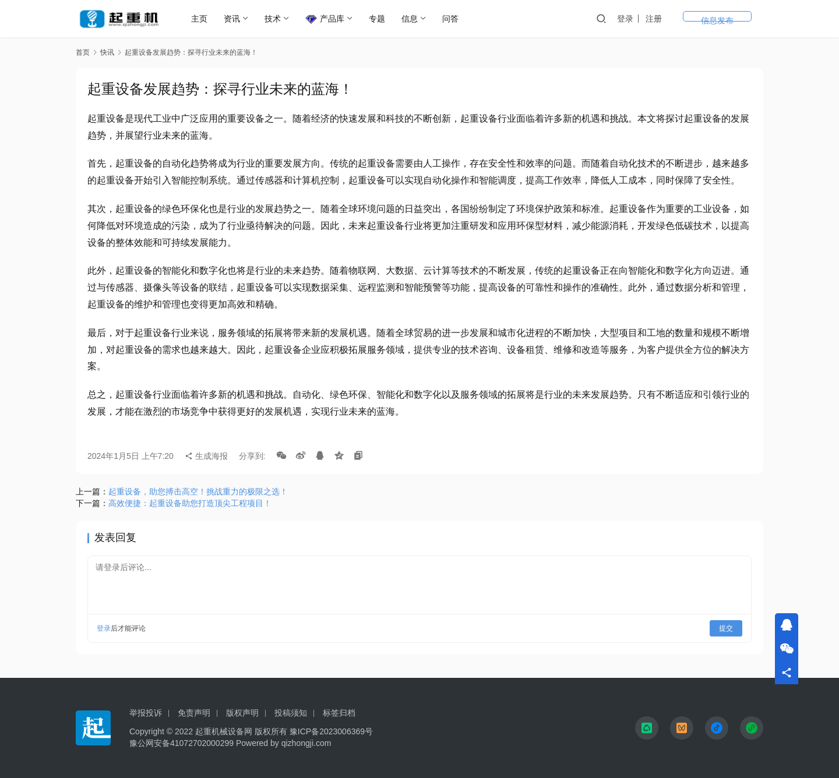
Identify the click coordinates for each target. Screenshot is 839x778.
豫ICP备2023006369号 (331, 731)
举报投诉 (145, 712)
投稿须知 (290, 712)
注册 (699, 18)
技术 (275, 18)
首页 (83, 52)
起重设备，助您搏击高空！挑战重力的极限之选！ (198, 491)
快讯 (107, 52)
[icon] (646, 728)
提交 (726, 628)
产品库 (327, 19)
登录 (670, 18)
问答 (453, 18)
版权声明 (242, 712)
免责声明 (194, 712)
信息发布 (740, 19)
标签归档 (339, 712)
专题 (379, 18)
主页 (201, 18)
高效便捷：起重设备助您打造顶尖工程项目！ (190, 503)
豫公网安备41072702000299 (181, 743)
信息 (412, 18)
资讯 (234, 18)
